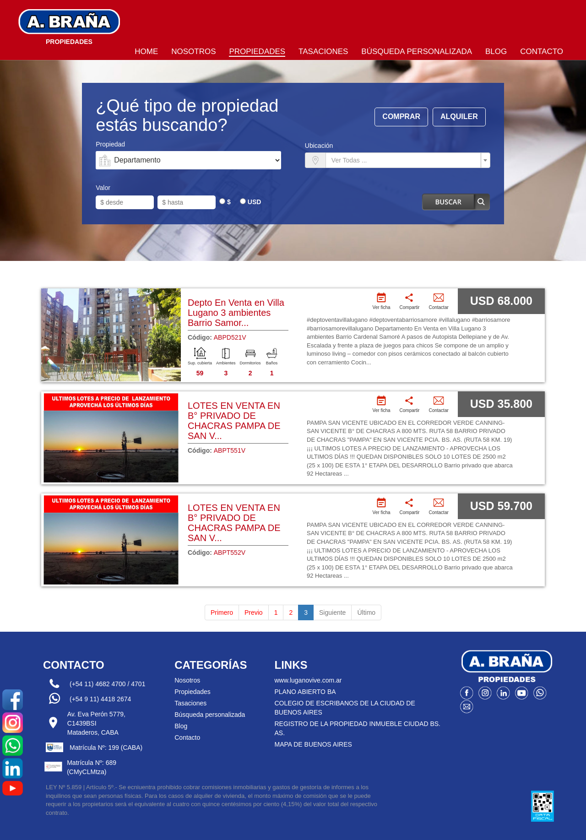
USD (254, 202)
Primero (222, 612)
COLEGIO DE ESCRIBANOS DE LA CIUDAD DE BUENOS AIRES (344, 707)
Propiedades (257, 51)
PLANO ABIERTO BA (305, 691)
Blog (496, 51)
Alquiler (459, 116)
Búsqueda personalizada (416, 51)
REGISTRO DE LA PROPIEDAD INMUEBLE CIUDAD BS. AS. (357, 728)
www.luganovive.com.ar (308, 680)
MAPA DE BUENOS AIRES (313, 744)
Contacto (541, 51)
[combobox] (408, 160)
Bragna (69, 25)
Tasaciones (323, 51)
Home (146, 51)
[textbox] (405, 160)
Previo (253, 612)
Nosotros (193, 51)
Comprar (401, 116)
